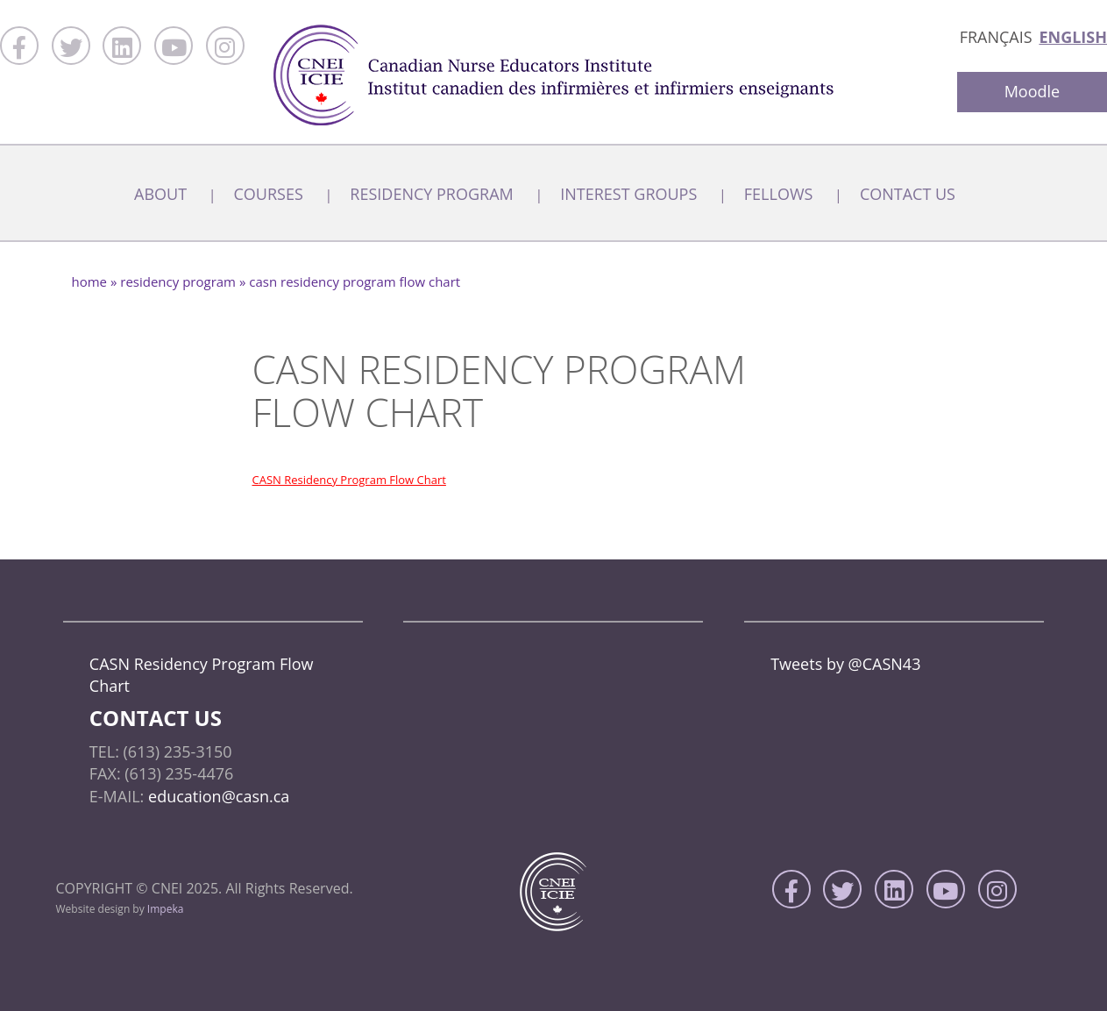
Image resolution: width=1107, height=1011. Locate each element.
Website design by (120, 908)
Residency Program (431, 193)
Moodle (1032, 91)
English (1073, 36)
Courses (268, 193)
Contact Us (907, 193)
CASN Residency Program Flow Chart (349, 480)
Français (996, 36)
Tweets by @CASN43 (845, 663)
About (160, 193)
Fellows (778, 193)
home (90, 281)
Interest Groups (628, 193)
